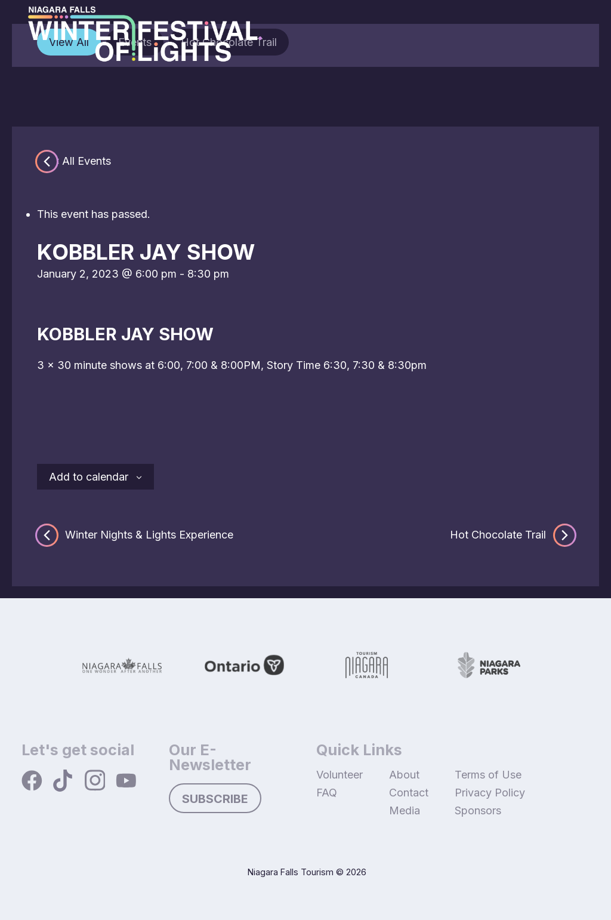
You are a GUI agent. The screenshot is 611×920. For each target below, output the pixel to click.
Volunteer (339, 774)
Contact (408, 792)
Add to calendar (88, 476)
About (404, 774)
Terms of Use (488, 774)
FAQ (326, 792)
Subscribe (215, 799)
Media (404, 810)
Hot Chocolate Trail (512, 534)
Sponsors (478, 810)
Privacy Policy (490, 792)
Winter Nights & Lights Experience (135, 534)
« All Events (82, 161)
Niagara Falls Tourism (291, 872)
